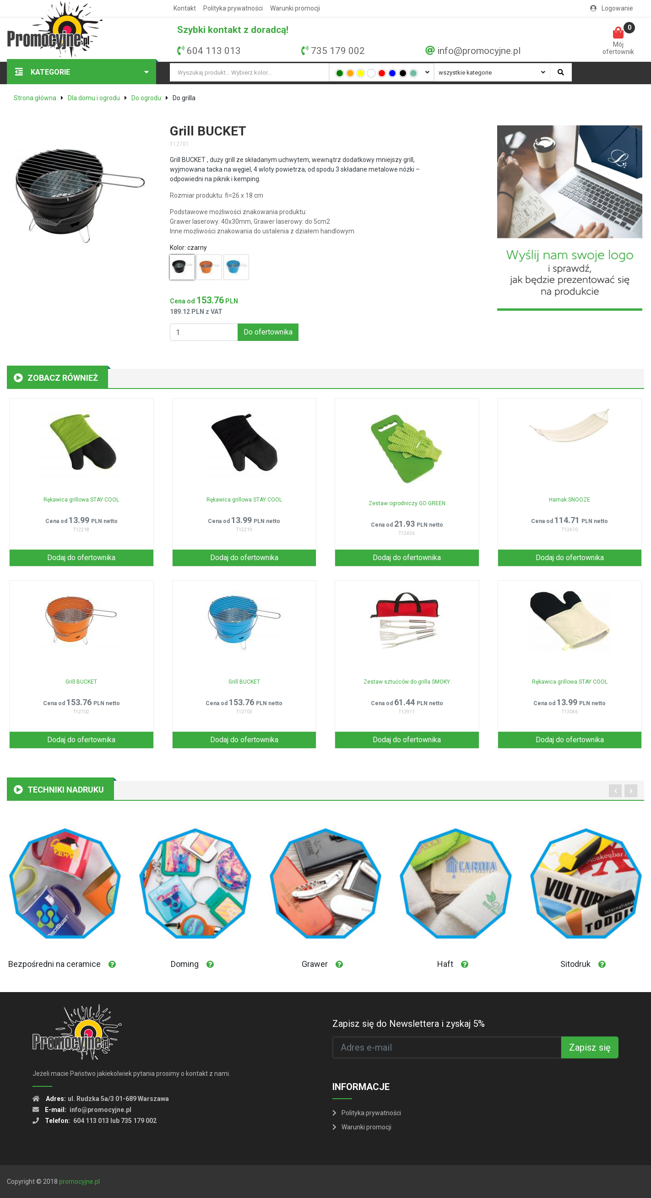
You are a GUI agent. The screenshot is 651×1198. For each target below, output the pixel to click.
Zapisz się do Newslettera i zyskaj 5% (408, 1023)
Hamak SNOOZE (569, 499)
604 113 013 (214, 50)
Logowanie (611, 8)
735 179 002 (338, 50)
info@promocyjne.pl (479, 50)
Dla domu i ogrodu (94, 98)
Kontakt (185, 8)
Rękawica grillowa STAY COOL (81, 499)
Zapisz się (590, 1047)
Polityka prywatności (233, 8)
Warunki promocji (295, 8)
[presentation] (615, 790)
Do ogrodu (146, 98)
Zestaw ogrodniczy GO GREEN (407, 503)
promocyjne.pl (79, 1181)
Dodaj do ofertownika (81, 557)
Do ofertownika (268, 332)
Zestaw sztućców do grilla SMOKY (406, 682)
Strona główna (35, 98)
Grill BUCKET (81, 682)
